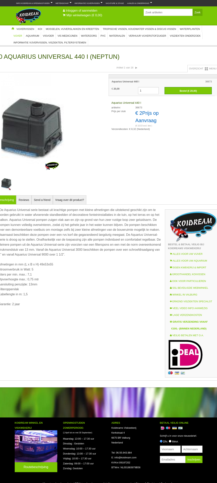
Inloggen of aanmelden (81, 10)
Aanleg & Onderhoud (139, 3)
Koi (40, 29)
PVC (102, 35)
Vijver (18, 35)
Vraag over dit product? (69, 199)
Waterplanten (190, 29)
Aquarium (32, 35)
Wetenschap (62, 3)
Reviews (24, 199)
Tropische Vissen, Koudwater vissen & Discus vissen (139, 29)
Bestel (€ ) (188, 91)
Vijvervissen (25, 29)
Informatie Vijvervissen (87, 3)
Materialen (117, 35)
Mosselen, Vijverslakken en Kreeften (72, 29)
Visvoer (48, 35)
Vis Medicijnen (67, 35)
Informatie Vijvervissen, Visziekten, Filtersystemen (50, 42)
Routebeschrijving (36, 467)
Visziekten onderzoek (185, 35)
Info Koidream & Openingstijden (33, 3)
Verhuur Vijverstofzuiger (147, 35)
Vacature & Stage (114, 3)
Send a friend (42, 199)
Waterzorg (89, 35)
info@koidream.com (125, 457)
